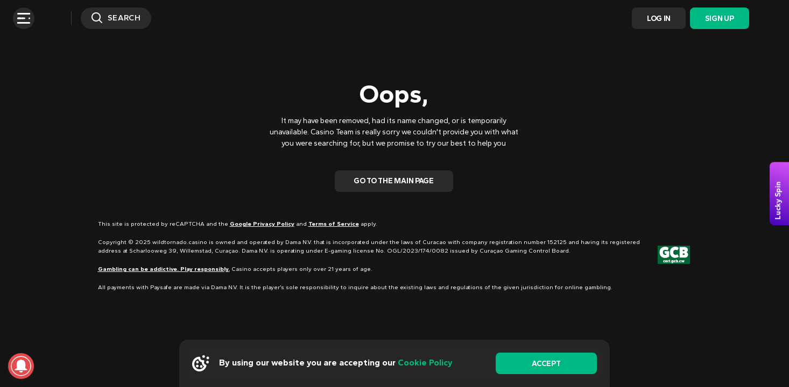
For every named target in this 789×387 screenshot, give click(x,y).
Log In (659, 18)
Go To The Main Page (394, 180)
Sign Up (719, 18)
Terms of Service (333, 223)
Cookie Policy (425, 362)
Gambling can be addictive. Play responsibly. (164, 269)
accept (546, 363)
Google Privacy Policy (262, 223)
